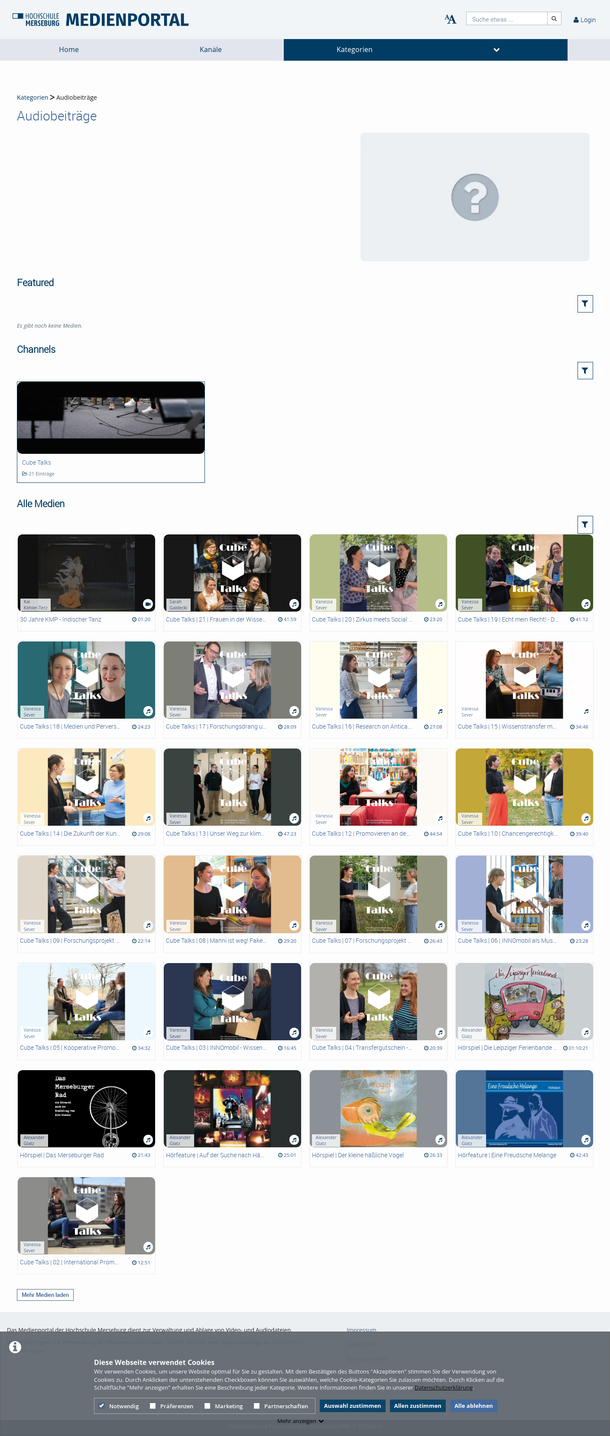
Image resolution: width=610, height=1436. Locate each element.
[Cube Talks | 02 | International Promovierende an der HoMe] (86, 1225)
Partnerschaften (280, 1406)
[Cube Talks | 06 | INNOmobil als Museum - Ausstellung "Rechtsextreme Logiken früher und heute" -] (524, 904)
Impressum (361, 1330)
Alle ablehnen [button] (473, 1406)
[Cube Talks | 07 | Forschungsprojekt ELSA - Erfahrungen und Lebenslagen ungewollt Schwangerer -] (378, 904)
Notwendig (118, 1406)
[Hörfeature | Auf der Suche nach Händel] (232, 1118)
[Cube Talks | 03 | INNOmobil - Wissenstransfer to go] (232, 1011)
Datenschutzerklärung (444, 1387)
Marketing (223, 1406)
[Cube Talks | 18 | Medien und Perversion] (86, 690)
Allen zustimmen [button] (417, 1406)
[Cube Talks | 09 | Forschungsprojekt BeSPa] (86, 904)
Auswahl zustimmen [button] (352, 1406)
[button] (586, 304)
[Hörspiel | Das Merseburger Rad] (86, 1118)
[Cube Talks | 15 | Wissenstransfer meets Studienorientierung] (524, 690)
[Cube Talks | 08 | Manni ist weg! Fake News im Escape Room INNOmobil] (232, 904)
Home (69, 49)
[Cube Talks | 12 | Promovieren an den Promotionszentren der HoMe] (378, 797)
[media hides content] (497, 50)
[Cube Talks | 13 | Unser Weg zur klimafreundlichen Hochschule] (232, 797)
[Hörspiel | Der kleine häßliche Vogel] (378, 1118)
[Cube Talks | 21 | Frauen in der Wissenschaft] (232, 583)
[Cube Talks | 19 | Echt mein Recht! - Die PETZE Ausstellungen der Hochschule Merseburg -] (524, 583)
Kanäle (211, 49)
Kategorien (355, 49)
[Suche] (554, 18)
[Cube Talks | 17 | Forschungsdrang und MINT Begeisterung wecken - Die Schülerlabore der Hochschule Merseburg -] (232, 690)
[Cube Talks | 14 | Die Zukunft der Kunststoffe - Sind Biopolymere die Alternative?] (86, 797)
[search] (507, 18)
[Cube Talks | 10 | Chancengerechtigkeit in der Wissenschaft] (524, 797)
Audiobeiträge (76, 97)
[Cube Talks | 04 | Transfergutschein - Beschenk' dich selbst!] (378, 1011)
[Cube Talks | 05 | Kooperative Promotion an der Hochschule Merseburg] (86, 1011)
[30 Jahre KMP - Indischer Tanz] (86, 583)
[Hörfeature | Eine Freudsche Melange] (524, 1118)
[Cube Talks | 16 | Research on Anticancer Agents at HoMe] (378, 690)
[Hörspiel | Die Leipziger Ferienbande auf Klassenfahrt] (524, 1011)
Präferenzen (171, 1406)
